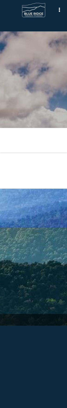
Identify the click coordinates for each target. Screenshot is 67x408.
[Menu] (59, 10)
